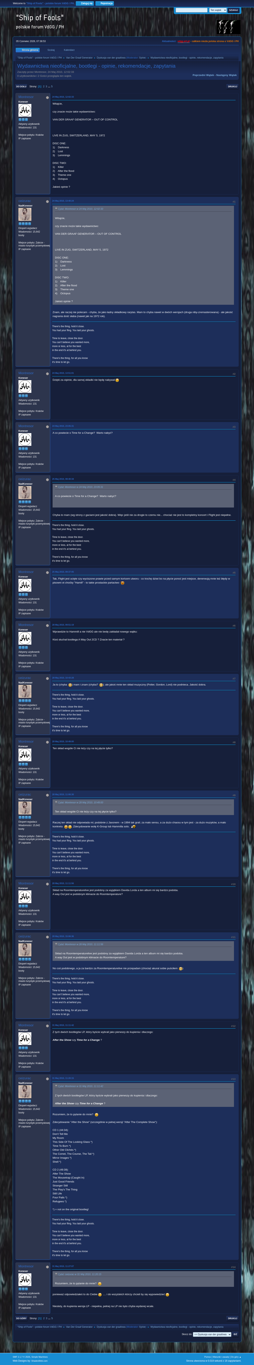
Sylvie (142, 57)
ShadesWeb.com (39, 1361)
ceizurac (24, 201)
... (49, 86)
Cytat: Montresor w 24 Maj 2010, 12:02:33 (80, 209)
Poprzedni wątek (203, 75)
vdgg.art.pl (184, 41)
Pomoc (207, 1357)
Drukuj (232, 86)
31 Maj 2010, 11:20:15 (63, 1078)
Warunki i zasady (221, 1357)
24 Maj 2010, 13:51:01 (63, 373)
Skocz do (186, 1334)
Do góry (21, 1318)
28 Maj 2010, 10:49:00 (63, 741)
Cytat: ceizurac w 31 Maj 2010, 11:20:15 (79, 1274)
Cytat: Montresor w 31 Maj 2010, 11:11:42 (80, 1086)
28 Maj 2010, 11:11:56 (63, 883)
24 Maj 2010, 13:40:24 (63, 201)
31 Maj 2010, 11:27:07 (63, 1266)
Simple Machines (39, 1357)
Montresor (26, 97)
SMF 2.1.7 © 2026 (21, 1357)
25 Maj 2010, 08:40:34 (63, 479)
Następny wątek (226, 75)
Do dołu (21, 86)
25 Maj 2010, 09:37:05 (63, 572)
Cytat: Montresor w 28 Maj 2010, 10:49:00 (80, 802)
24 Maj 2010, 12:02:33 (63, 97)
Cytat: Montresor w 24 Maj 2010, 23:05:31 (80, 487)
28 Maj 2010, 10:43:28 (63, 678)
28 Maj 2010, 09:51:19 (63, 625)
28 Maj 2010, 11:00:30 (63, 794)
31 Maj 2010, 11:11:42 (63, 1025)
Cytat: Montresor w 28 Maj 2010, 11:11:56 (80, 944)
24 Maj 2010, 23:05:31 (63, 426)
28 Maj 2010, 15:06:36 (63, 936)
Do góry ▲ (236, 1357)
